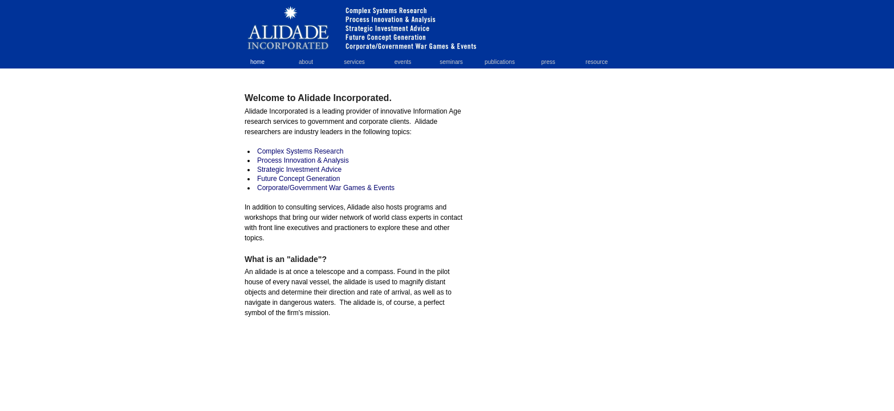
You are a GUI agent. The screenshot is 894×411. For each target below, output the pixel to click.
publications (500, 62)
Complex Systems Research (300, 151)
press (548, 62)
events (403, 62)
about (306, 62)
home (257, 62)
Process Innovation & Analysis (303, 160)
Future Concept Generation (298, 179)
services (354, 62)
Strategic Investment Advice (299, 170)
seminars (451, 62)
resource (597, 62)
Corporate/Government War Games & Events (326, 188)
